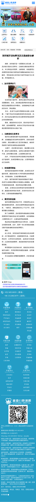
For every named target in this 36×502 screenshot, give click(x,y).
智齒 (6, 348)
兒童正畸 (26, 381)
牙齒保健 (12, 49)
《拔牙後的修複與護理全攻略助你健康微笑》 (15, 286)
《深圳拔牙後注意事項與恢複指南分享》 (14, 284)
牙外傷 (26, 384)
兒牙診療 (26, 390)
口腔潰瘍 (7, 360)
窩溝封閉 (26, 378)
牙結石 (9, 387)
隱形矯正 (18, 312)
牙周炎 (29, 345)
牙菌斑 (9, 390)
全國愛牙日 (18, 345)
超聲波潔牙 (9, 381)
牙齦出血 (29, 348)
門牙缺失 (7, 318)
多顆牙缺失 (7, 321)
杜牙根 (6, 351)
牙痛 (6, 357)
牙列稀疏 (18, 324)
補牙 (6, 345)
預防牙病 (18, 348)
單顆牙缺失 (7, 315)
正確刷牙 (18, 351)
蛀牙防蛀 (26, 375)
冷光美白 (9, 375)
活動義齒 (29, 327)
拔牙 (6, 354)
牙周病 (29, 354)
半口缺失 (7, 324)
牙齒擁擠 (18, 318)
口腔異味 (18, 357)
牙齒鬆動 (29, 357)
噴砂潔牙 (9, 384)
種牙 (6, 312)
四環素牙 (29, 324)
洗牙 (9, 378)
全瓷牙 (29, 315)
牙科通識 (18, 49)
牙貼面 (29, 330)
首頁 (8, 49)
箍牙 (18, 327)
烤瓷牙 (29, 318)
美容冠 (29, 312)
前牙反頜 (18, 315)
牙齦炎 (29, 351)
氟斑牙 (29, 321)
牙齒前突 (18, 321)
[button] (16, 26)
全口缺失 (7, 327)
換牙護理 (26, 387)
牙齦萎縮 (29, 360)
